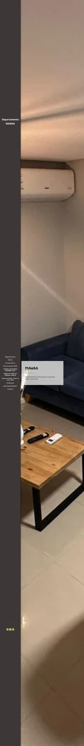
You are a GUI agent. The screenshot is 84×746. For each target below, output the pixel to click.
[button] (7, 629)
